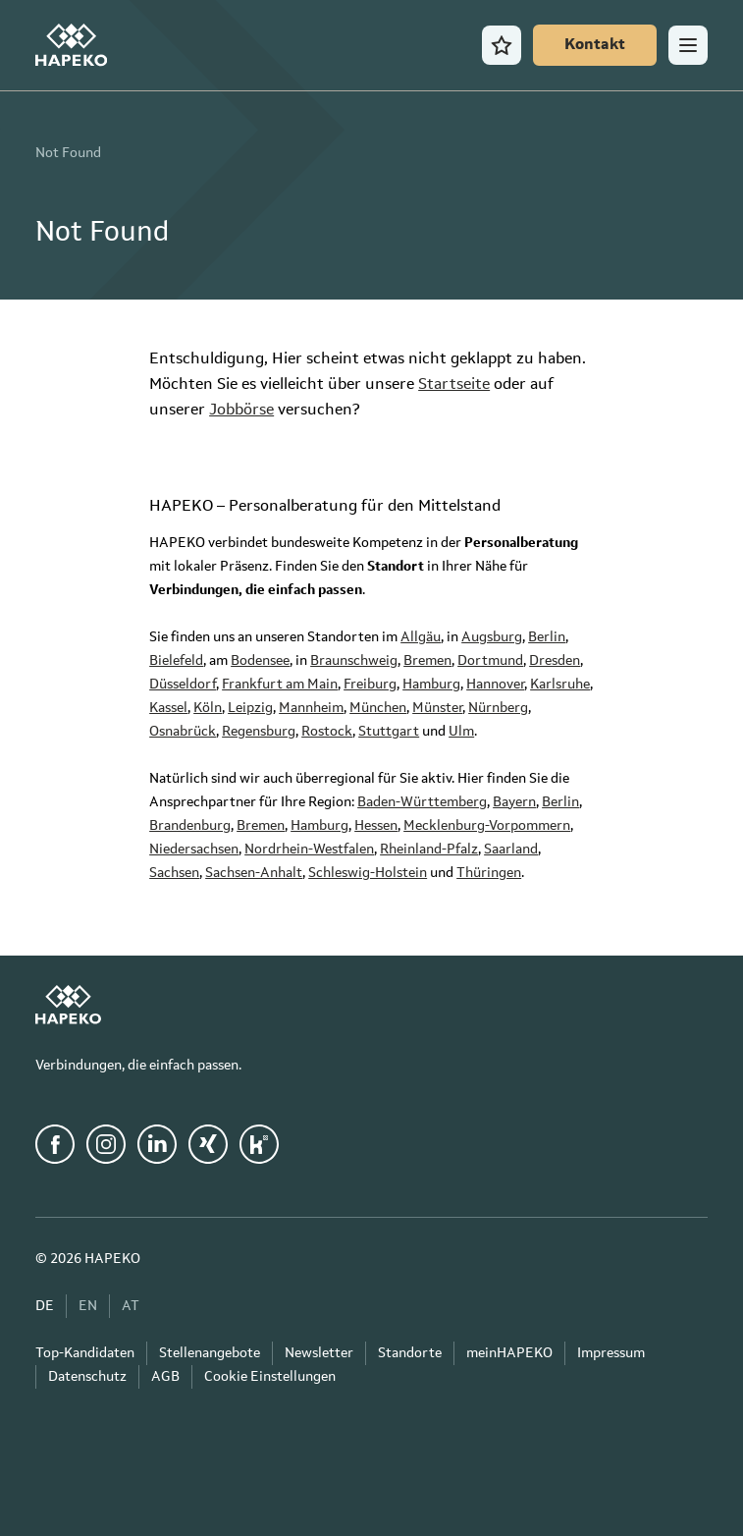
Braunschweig (354, 661)
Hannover (495, 684)
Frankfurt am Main (280, 684)
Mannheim (311, 708)
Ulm (461, 732)
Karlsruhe (560, 684)
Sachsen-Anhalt (253, 873)
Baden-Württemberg (422, 802)
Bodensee (260, 661)
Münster (437, 708)
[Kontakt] (595, 45)
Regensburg (258, 732)
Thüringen (488, 873)
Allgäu (420, 637)
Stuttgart (388, 732)
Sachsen (174, 873)
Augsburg (491, 637)
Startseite (454, 385)
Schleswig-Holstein (367, 873)
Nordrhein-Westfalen (309, 849)
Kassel (168, 708)
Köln (207, 708)
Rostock (326, 732)
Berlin (546, 637)
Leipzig (250, 708)
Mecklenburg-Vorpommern (486, 826)
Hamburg (431, 684)
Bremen (427, 661)
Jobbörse (241, 410)
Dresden (554, 661)
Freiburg (370, 684)
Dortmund (490, 661)
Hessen (376, 826)
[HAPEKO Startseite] (71, 45)
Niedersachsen (194, 849)
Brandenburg (190, 826)
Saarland (511, 849)
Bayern (514, 802)
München (377, 708)
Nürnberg (498, 708)
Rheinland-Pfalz (429, 849)
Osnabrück (182, 732)
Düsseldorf (182, 684)
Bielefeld (176, 661)
